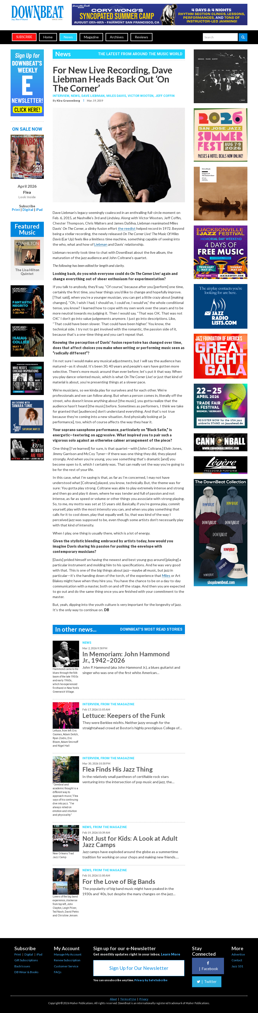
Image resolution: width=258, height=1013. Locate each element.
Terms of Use (128, 999)
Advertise (238, 954)
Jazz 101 (237, 966)
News (68, 37)
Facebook (208, 966)
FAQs (57, 972)
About (113, 999)
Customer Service (66, 966)
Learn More (170, 954)
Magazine (91, 37)
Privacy (143, 999)
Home (48, 37)
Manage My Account (67, 954)
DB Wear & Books (26, 972)
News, (76, 96)
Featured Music (27, 229)
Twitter (207, 981)
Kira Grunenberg (68, 100)
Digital (27, 210)
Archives (117, 37)
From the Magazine (117, 704)
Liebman (100, 244)
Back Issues (22, 966)
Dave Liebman (93, 96)
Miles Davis (116, 96)
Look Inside (27, 197)
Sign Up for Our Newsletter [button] (138, 968)
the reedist (127, 228)
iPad (39, 210)
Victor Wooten (140, 96)
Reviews (141, 37)
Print (16, 210)
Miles (166, 575)
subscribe (24, 37)
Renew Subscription (67, 960)
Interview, (62, 96)
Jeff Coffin (165, 96)
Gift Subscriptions (26, 960)
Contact (237, 960)
